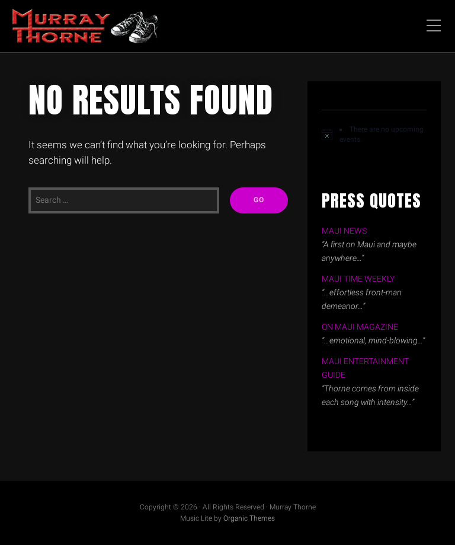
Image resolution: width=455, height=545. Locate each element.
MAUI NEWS (344, 231)
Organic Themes (249, 518)
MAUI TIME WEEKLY (358, 279)
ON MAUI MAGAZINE (360, 327)
